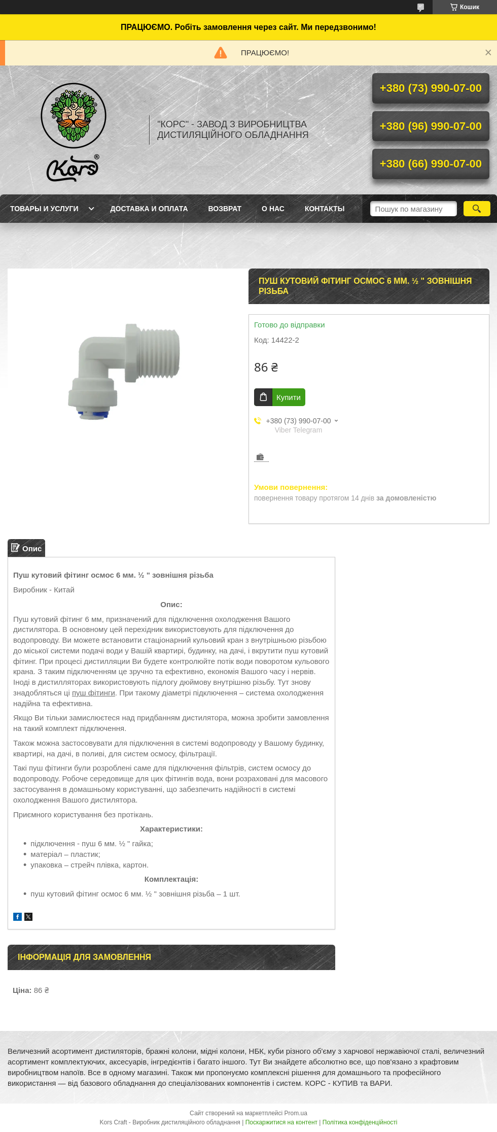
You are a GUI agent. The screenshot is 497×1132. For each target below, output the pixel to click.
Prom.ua (296, 1113)
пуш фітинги (93, 692)
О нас (273, 209)
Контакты (324, 209)
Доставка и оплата (149, 209)
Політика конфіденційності (360, 1122)
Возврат (225, 209)
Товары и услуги (44, 209)
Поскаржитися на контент (281, 1122)
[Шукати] (477, 208)
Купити (288, 397)
